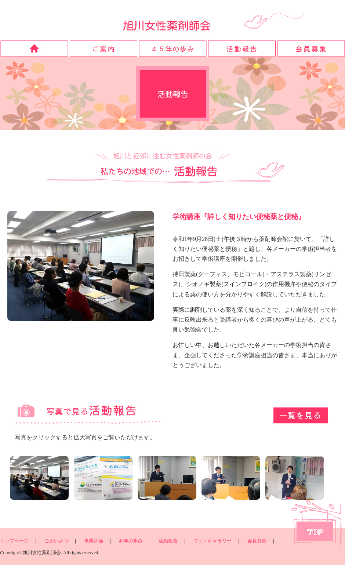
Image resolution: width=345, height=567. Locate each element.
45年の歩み (131, 541)
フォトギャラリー (212, 541)
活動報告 (168, 541)
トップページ (14, 541)
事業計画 (93, 541)
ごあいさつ (56, 541)
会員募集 (256, 541)
